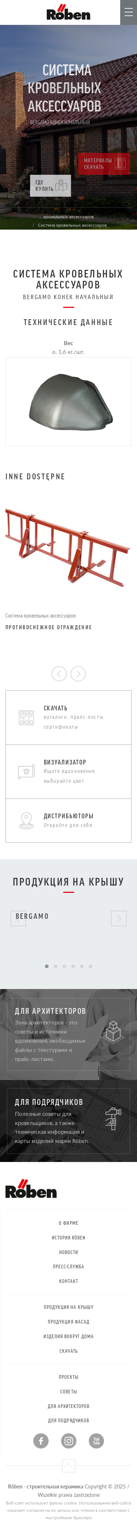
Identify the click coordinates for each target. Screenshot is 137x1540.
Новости (68, 1252)
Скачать (68, 1351)
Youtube (96, 1441)
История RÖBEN (69, 1237)
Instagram (68, 1441)
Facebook (41, 1441)
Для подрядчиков (68, 1420)
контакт (68, 1281)
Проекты (69, 1376)
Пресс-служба (69, 1266)
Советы (68, 1391)
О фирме (68, 1223)
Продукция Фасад (69, 1321)
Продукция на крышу (69, 1307)
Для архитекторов (69, 1406)
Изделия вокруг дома (68, 1336)
